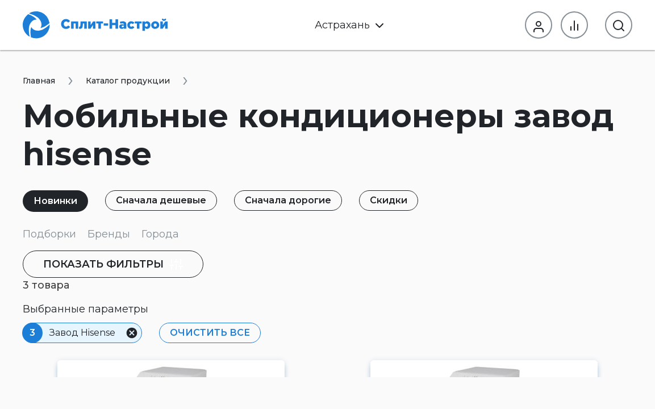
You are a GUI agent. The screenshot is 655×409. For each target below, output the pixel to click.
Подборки (49, 234)
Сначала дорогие (288, 200)
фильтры (113, 264)
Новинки (55, 200)
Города (160, 234)
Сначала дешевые (161, 200)
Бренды (108, 234)
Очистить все (210, 332)
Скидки (388, 200)
